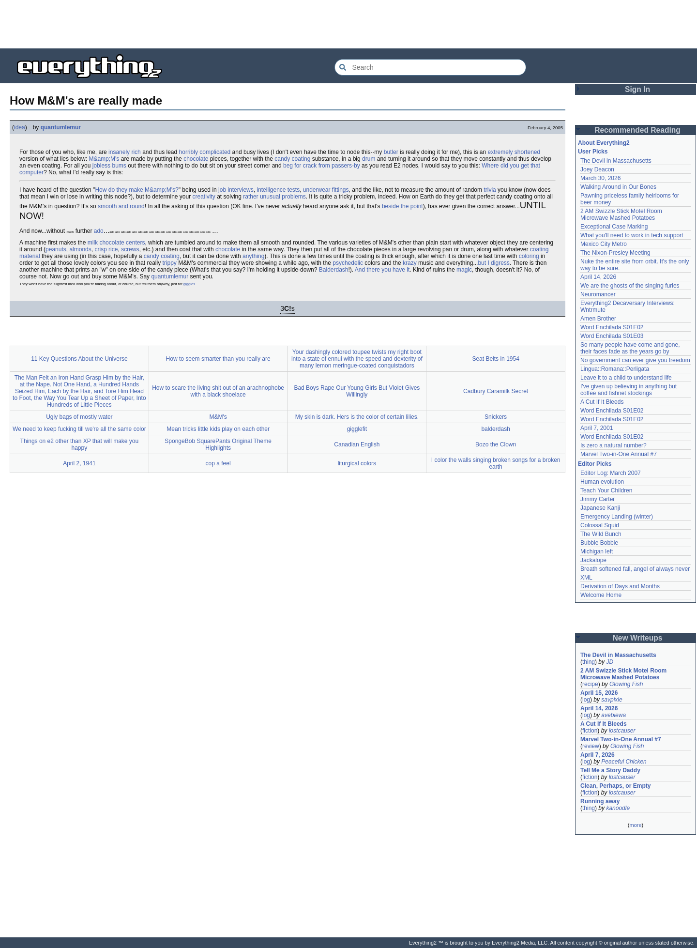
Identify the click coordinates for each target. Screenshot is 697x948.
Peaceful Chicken (623, 761)
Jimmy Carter (597, 499)
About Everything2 (604, 142)
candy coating (292, 158)
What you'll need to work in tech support (631, 235)
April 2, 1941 (79, 463)
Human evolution (602, 481)
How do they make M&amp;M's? (136, 189)
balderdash (495, 429)
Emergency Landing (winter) (616, 516)
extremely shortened (513, 152)
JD (609, 661)
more (635, 825)
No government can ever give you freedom (635, 360)
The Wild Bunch (600, 534)
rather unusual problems (274, 196)
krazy (410, 263)
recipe (590, 684)
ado (99, 231)
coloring (529, 256)
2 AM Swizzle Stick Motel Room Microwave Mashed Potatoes (621, 214)
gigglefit (357, 429)
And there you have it (382, 269)
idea (19, 127)
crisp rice (106, 249)
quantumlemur (61, 127)
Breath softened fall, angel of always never (635, 569)
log (586, 699)
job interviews (236, 189)
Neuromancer (598, 294)
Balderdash (333, 269)
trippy (170, 263)
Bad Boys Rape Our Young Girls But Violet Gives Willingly (357, 391)
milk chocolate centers (116, 242)
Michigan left (596, 551)
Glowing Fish (626, 684)
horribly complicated (205, 152)
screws (130, 249)
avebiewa (613, 715)
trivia (490, 189)
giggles (189, 284)
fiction (589, 730)
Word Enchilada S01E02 (612, 327)
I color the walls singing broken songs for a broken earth (496, 463)
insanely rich (124, 152)
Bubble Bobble (599, 542)
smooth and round (121, 206)
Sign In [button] (637, 89)
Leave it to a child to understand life (626, 377)
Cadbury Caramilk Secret (495, 391)
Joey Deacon (597, 169)
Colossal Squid (599, 525)
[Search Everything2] (430, 67)
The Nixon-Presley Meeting (615, 252)
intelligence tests (278, 189)
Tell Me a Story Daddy (610, 770)
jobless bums (109, 165)
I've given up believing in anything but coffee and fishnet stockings (628, 390)
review (590, 746)
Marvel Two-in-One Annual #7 (618, 454)
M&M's (218, 416)
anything (253, 256)
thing (588, 661)
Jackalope (593, 560)
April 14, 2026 (598, 277)
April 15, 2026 (599, 692)
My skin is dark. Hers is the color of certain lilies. (357, 416)
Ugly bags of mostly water (79, 416)
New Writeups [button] (638, 638)
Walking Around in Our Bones (618, 186)
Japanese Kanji (600, 508)
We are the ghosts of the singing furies (630, 285)
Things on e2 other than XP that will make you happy (79, 444)
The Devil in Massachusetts (616, 160)
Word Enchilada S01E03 (612, 336)
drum (368, 158)
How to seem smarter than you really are (218, 358)
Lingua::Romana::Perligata (614, 369)
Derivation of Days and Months (620, 586)
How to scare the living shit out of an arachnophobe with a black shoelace (218, 391)
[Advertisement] (348, 24)
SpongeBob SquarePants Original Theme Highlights (218, 444)
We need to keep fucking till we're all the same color (79, 429)
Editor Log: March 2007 (610, 473)
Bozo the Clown (495, 444)
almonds (80, 249)
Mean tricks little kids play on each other (218, 429)
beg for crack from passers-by (321, 165)
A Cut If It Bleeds (601, 401)
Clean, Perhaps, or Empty (615, 785)
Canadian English (356, 444)
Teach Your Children (606, 490)
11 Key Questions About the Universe (79, 358)
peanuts (55, 249)
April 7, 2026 (597, 754)
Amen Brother (598, 318)
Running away (600, 801)
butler (391, 152)
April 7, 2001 (596, 428)
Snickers (496, 416)
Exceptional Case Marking (614, 226)
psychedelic (348, 263)
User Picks (592, 151)
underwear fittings (326, 189)
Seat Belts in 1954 (495, 358)
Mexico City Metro (603, 244)
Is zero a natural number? (613, 445)
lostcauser (622, 730)
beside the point (402, 206)
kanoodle (618, 808)
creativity (204, 196)
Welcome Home (600, 595)
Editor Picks (594, 463)
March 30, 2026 (600, 178)
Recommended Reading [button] (637, 130)
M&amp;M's (104, 158)
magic (464, 269)
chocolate (195, 158)
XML (586, 577)
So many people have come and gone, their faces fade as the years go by (630, 348)
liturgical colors (357, 463)
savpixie (611, 699)
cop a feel (218, 463)
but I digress (493, 263)
